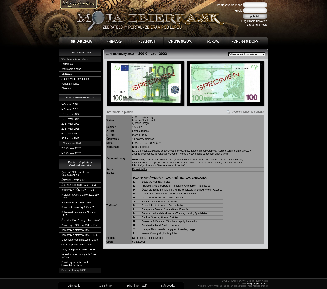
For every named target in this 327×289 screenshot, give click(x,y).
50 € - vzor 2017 (70, 138)
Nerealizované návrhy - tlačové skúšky (78, 256)
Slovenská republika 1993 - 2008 (79, 239)
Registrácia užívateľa (254, 21)
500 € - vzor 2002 (71, 153)
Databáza (66, 73)
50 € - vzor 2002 (70, 133)
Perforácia (67, 64)
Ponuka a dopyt (70, 83)
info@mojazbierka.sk (257, 283)
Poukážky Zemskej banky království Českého (75, 264)
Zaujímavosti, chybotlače (75, 78)
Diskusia (66, 88)
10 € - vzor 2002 (70, 114)
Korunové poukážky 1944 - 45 (77, 207)
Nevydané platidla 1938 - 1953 (78, 249)
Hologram (138, 159)
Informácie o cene (71, 69)
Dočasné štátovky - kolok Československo (75, 174)
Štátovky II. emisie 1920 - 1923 (78, 184)
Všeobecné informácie (74, 59)
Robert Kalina (139, 169)
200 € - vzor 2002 (71, 148)
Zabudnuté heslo (257, 24)
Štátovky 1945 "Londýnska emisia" (80, 220)
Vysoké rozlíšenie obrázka (248, 111)
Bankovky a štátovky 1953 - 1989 (79, 234)
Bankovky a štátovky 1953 (75, 229)
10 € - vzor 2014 (70, 118)
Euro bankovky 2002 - (74, 270)
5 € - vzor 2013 (69, 109)
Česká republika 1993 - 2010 (77, 244)
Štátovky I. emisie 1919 (74, 180)
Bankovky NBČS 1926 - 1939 (77, 189)
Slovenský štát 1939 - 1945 (76, 202)
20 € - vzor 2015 (70, 128)
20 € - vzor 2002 (70, 123)
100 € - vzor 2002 (71, 143)
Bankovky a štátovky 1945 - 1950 (79, 225)
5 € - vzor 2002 (69, 104)
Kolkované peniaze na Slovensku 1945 (79, 214)
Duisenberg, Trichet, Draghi (147, 237)
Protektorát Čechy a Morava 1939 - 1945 (80, 196)
